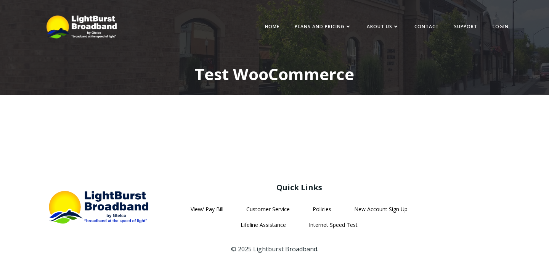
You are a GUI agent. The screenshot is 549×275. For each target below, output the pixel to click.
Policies (322, 209)
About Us (383, 26)
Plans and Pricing (323, 26)
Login (501, 26)
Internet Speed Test (333, 224)
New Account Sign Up (381, 209)
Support (465, 26)
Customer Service (268, 209)
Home (272, 26)
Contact (426, 26)
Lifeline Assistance (263, 224)
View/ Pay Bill (207, 209)
